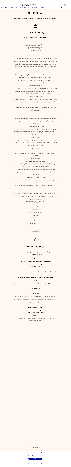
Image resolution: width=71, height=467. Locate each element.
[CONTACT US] (35, 230)
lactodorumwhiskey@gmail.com (37, 47)
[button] (65, 4)
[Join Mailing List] (35, 459)
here (25, 135)
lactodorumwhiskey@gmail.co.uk (34, 307)
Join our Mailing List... (36, 453)
